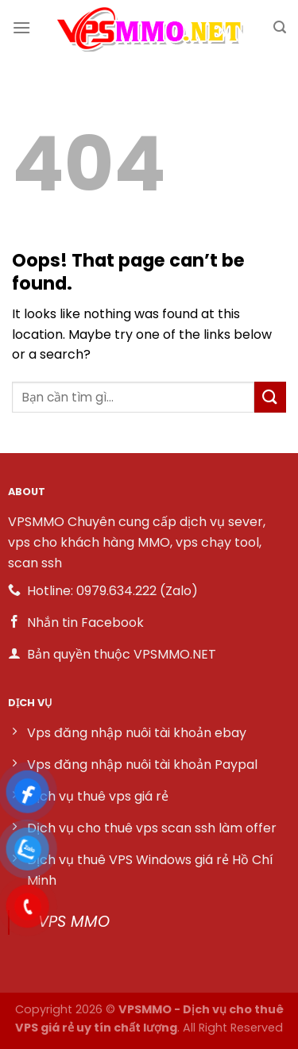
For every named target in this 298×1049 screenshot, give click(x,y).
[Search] (279, 27)
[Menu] (21, 27)
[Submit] (270, 397)
